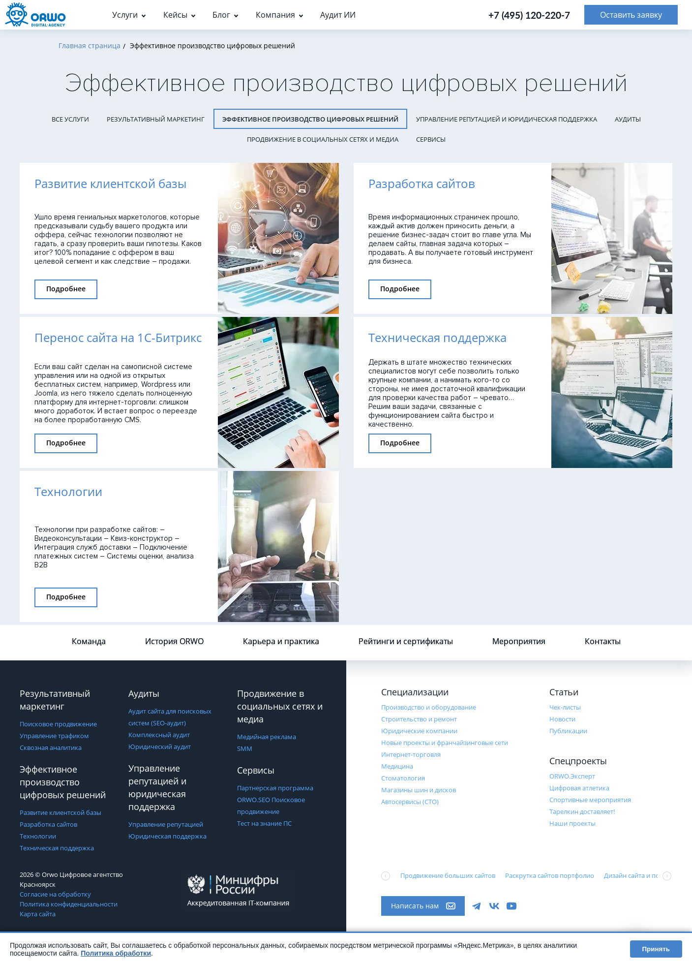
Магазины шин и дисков (418, 789)
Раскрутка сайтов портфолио (549, 875)
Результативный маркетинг (156, 119)
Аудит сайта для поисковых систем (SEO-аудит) (169, 717)
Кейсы (175, 14)
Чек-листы (565, 707)
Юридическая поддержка (167, 836)
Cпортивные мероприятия (590, 799)
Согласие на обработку (55, 894)
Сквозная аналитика (51, 747)
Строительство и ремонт (419, 719)
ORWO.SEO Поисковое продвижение (271, 805)
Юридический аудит (159, 746)
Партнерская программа (275, 787)
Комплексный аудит (159, 734)
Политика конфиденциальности (69, 904)
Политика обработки (116, 953)
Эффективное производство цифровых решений (310, 119)
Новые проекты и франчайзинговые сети (444, 742)
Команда (89, 641)
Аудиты (628, 119)
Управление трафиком (54, 735)
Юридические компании (419, 730)
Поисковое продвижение (58, 723)
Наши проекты (572, 823)
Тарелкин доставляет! (582, 811)
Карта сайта (38, 913)
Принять (656, 949)
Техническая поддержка (57, 847)
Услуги (125, 14)
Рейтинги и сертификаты (406, 641)
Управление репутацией (165, 824)
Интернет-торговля (411, 754)
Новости (562, 719)
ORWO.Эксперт (572, 776)
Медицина (397, 766)
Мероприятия (518, 641)
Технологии (38, 836)
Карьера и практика (281, 641)
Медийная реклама (266, 736)
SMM (244, 748)
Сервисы (431, 139)
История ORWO (174, 641)
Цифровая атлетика (579, 787)
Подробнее (66, 288)
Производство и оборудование (428, 707)
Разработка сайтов (48, 824)
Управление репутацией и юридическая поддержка (506, 119)
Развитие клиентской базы (60, 812)
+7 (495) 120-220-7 (529, 15)
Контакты (603, 641)
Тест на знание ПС (264, 823)
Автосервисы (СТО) (410, 801)
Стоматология (403, 778)
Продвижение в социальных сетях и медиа (322, 139)
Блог (221, 14)
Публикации (568, 730)
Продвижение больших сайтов (447, 875)
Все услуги (70, 119)
